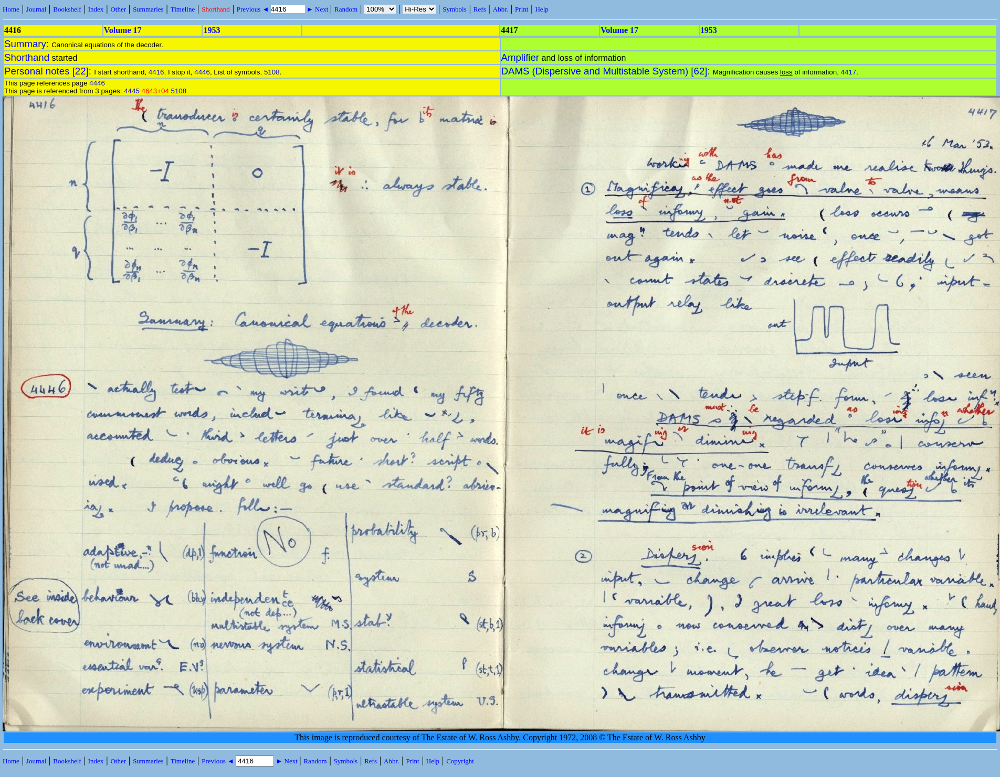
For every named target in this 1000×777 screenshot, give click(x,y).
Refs (479, 9)
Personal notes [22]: (49, 71)
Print (521, 9)
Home (11, 9)
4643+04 (155, 91)
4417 (849, 72)
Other (118, 9)
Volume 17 (123, 30)
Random (345, 9)
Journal (36, 9)
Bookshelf (67, 9)
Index (96, 9)
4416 (156, 72)
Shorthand (215, 9)
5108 (272, 72)
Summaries (148, 9)
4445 (132, 91)
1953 (211, 30)
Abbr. (500, 9)
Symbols (455, 9)
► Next (317, 9)
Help (541, 9)
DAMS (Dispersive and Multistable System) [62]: (607, 71)
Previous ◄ (254, 9)
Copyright (460, 761)
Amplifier (520, 57)
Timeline (183, 9)
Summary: (27, 43)
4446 (202, 72)
